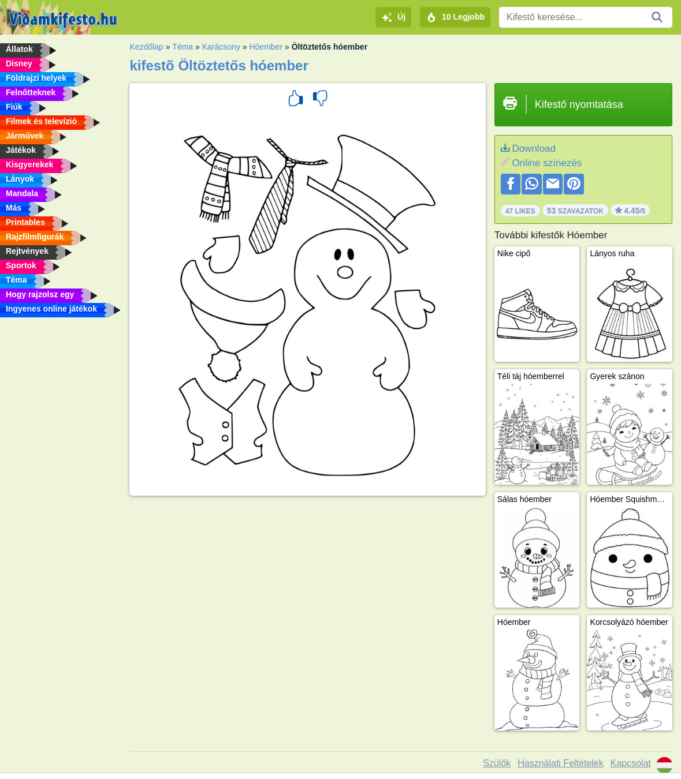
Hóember (265, 46)
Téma (182, 46)
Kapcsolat (631, 763)
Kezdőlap (146, 46)
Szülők (497, 763)
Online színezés (547, 163)
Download (534, 148)
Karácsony (221, 46)
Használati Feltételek (561, 763)
